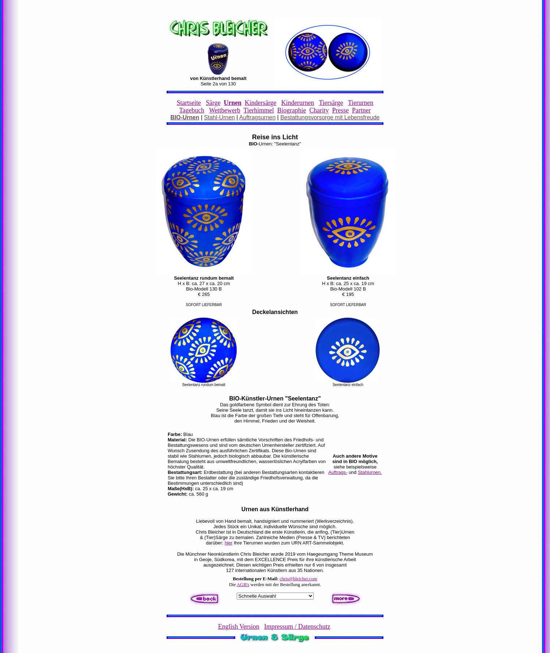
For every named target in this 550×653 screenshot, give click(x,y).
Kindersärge (260, 102)
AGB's (243, 584)
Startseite (189, 102)
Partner (361, 110)
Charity (319, 110)
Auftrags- (338, 472)
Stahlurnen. (370, 472)
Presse (340, 110)
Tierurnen (360, 102)
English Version (238, 626)
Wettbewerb (225, 110)
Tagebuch (192, 110)
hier (229, 543)
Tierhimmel (259, 110)
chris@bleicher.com (298, 578)
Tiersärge (331, 102)
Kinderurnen (297, 102)
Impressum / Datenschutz (297, 626)
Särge (213, 102)
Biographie (291, 110)
